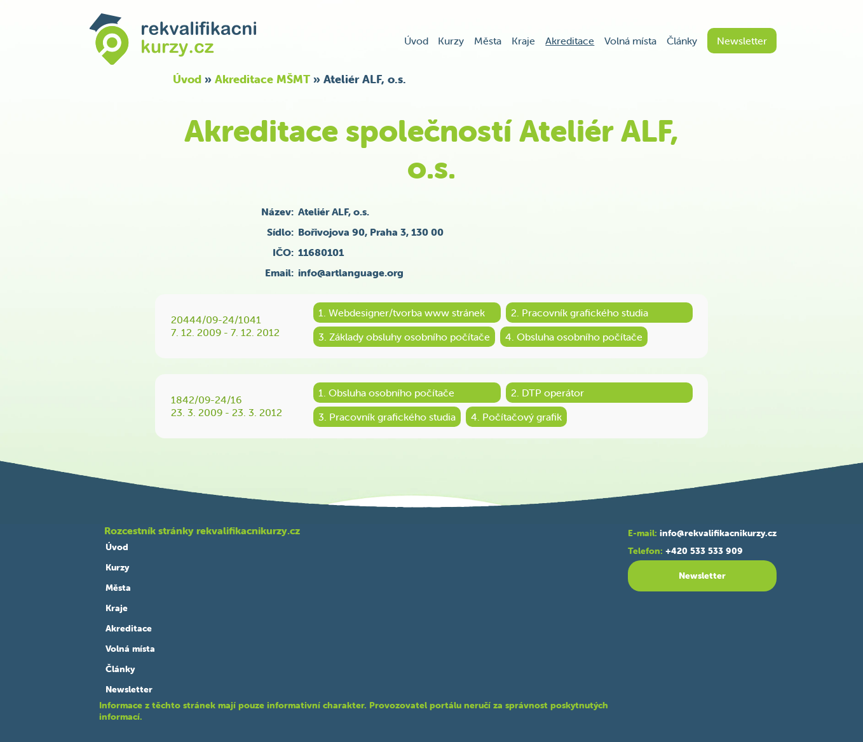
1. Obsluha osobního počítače (386, 392)
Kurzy (451, 40)
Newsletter (742, 40)
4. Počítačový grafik (516, 416)
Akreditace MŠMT (262, 79)
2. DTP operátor (547, 392)
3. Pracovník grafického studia (387, 416)
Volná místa (630, 40)
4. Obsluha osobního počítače (573, 336)
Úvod (416, 40)
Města (487, 40)
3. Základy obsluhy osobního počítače (404, 336)
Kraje (523, 40)
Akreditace (569, 40)
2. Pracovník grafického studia (579, 312)
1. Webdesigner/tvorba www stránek (401, 312)
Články (682, 40)
